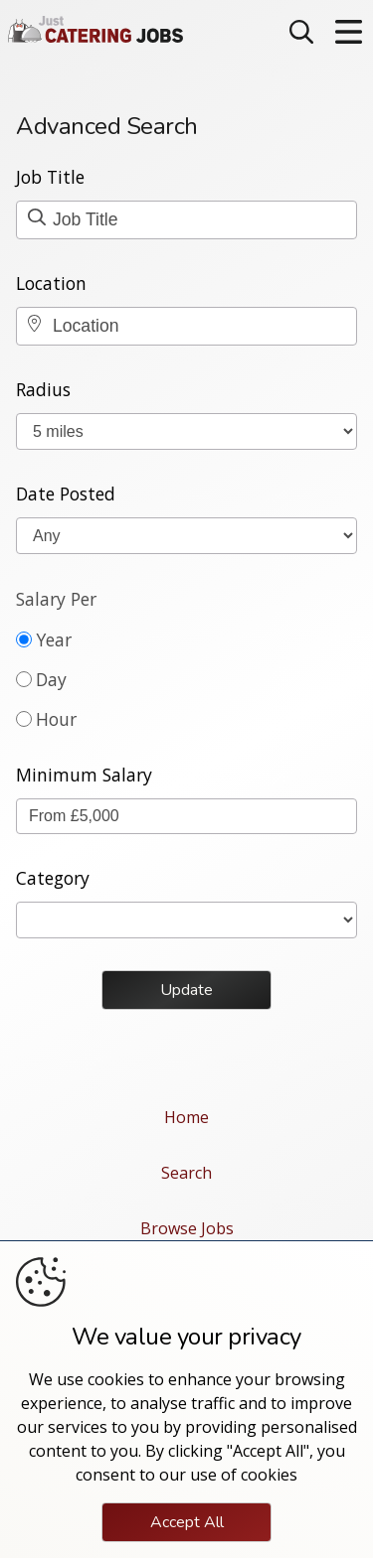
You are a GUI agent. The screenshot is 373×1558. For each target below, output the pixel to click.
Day (51, 679)
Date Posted (65, 493)
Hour (56, 719)
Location (51, 283)
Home (186, 1117)
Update (186, 990)
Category (53, 878)
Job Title (50, 177)
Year (54, 639)
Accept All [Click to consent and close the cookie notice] (187, 1522)
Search (186, 1173)
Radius (43, 389)
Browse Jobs (187, 1228)
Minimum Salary (84, 774)
